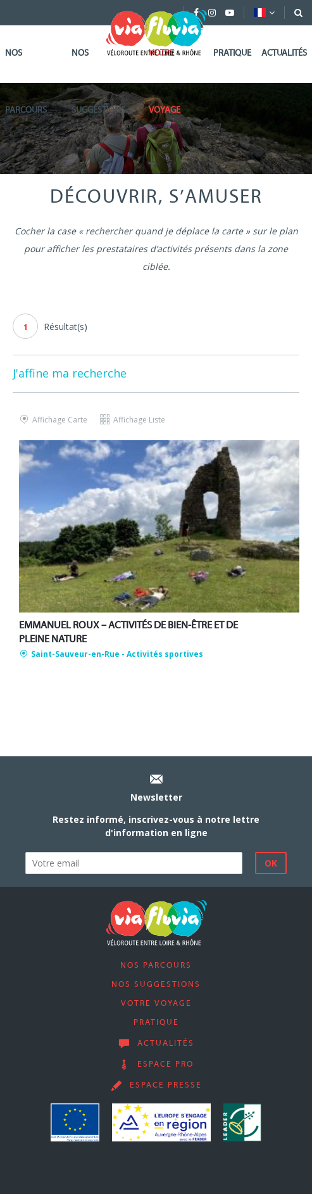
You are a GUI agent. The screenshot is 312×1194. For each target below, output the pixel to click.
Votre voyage (164, 82)
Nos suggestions (98, 82)
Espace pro (165, 1064)
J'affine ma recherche (70, 373)
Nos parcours (26, 82)
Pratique (232, 53)
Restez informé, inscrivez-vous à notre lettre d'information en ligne (156, 826)
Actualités (284, 53)
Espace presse (166, 1085)
